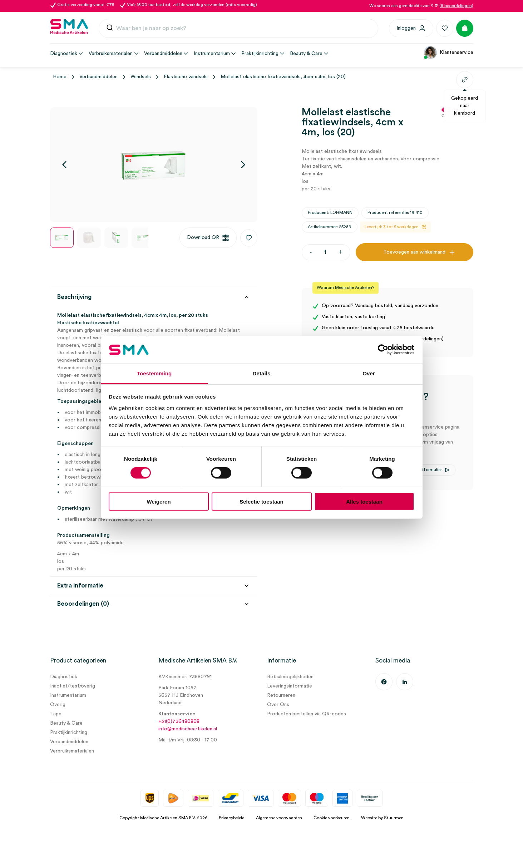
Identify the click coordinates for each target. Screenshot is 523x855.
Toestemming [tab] (154, 373)
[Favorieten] (444, 28)
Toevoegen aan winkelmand (414, 252)
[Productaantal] (325, 252)
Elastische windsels (186, 76)
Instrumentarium (68, 695)
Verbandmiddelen (98, 76)
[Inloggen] (411, 28)
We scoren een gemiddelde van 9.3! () (421, 6)
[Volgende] (243, 164)
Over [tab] (368, 373)
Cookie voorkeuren (332, 818)
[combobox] (238, 28)
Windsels (140, 76)
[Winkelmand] (464, 28)
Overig (57, 704)
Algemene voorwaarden (279, 818)
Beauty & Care (66, 723)
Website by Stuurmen (382, 818)
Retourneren (281, 695)
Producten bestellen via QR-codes (306, 713)
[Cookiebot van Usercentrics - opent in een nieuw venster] (383, 349)
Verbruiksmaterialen (72, 751)
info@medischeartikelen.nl (187, 728)
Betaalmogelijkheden (290, 676)
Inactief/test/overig (72, 686)
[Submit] (109, 29)
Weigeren (159, 501)
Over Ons (278, 704)
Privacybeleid (232, 818)
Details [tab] (262, 373)
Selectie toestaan (261, 501)
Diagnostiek (63, 676)
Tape (55, 713)
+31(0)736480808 (178, 721)
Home (59, 76)
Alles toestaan (364, 501)
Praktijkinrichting (68, 732)
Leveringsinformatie (289, 686)
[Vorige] (64, 164)
